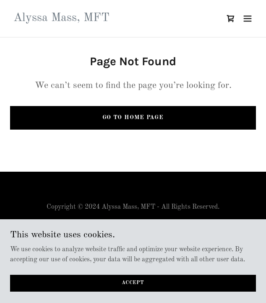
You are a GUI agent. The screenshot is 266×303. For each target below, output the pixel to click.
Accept (133, 282)
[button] (247, 18)
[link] (61, 19)
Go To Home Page (133, 117)
